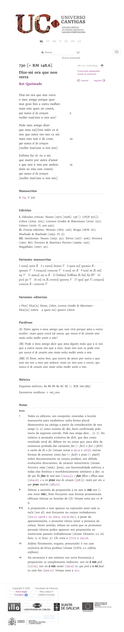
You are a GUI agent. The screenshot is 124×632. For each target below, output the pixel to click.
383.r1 (54, 484)
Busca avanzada (71, 57)
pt (48, 41)
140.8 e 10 (44, 516)
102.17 (32, 516)
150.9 (69, 566)
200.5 (56, 516)
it (60, 41)
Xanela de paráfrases (86, 74)
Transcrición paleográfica (88, 71)
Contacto (19, 595)
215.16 (65, 516)
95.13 (77, 450)
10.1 (76, 570)
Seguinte (99, 80)
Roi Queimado (30, 84)
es (66, 41)
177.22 (72, 538)
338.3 (79, 480)
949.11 (48, 570)
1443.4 (66, 475)
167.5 (86, 450)
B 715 (22, 197)
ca (79, 41)
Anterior (83, 80)
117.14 (32, 566)
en (54, 41)
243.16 (84, 538)
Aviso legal (21, 591)
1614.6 (33, 480)
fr (72, 41)
